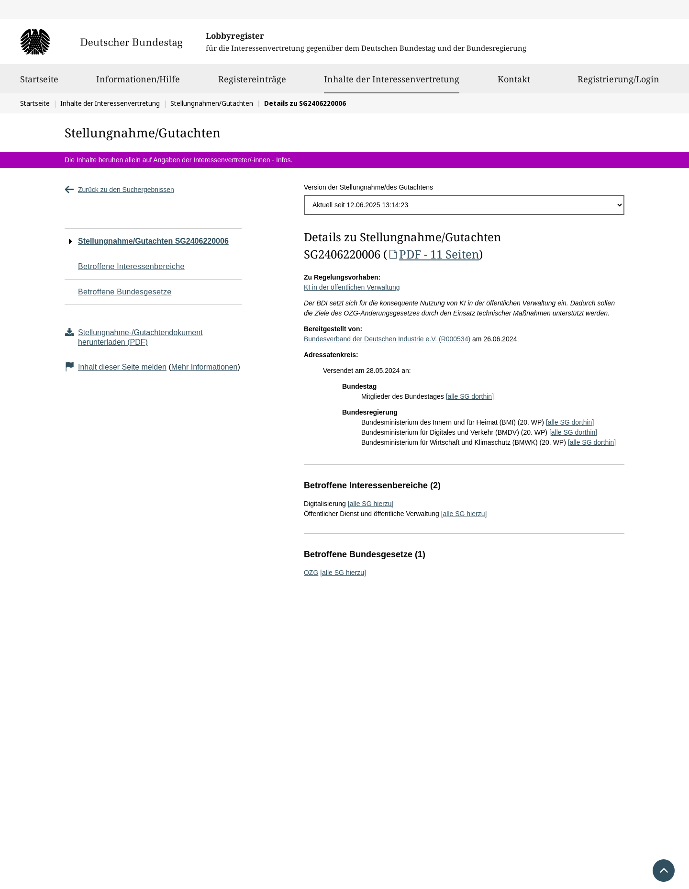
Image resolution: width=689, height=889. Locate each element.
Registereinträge (252, 83)
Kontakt (514, 83)
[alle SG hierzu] (371, 503)
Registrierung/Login (618, 83)
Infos (283, 160)
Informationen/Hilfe (138, 83)
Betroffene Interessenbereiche (131, 266)
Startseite (39, 83)
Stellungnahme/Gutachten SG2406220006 (153, 241)
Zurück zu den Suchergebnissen (119, 189)
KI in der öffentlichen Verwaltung (352, 287)
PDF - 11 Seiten (433, 254)
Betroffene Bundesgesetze (125, 292)
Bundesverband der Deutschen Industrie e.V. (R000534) (387, 339)
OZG (311, 572)
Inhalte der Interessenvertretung (391, 79)
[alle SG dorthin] (470, 396)
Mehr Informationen (204, 367)
